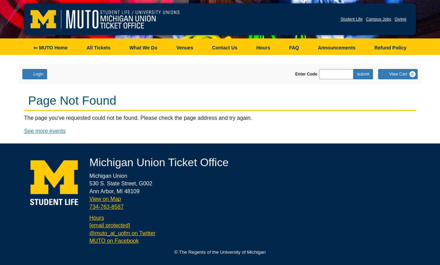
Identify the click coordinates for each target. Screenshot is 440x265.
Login (34, 74)
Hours (263, 47)
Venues (184, 47)
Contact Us (225, 47)
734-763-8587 (106, 207)
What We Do (143, 47)
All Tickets (99, 47)
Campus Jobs (378, 19)
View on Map (105, 199)
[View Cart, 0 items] (398, 74)
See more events (45, 131)
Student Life (352, 19)
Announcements (337, 47)
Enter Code (306, 74)
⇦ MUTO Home (50, 47)
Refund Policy (390, 47)
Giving (400, 19)
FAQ (294, 47)
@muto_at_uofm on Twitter (122, 233)
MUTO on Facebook (114, 241)
